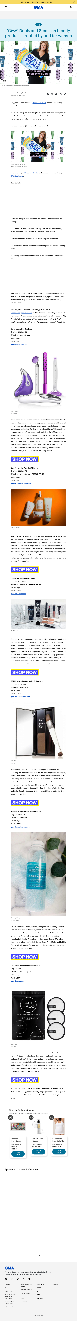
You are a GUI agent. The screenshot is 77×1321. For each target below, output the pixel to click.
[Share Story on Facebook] (47, 94)
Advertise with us (10, 1307)
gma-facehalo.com (18, 981)
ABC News (40, 1288)
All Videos (40, 1295)
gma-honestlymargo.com (21, 827)
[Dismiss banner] (74, 2)
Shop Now (18, 1154)
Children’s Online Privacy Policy (10, 1302)
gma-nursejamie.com (19, 344)
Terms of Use (9, 1288)
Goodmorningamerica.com (21, 312)
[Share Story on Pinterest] (56, 94)
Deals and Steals (39, 102)
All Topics (40, 1298)
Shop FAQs (40, 1284)
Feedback (24, 1302)
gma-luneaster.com (18, 593)
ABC (38, 1291)
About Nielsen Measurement (25, 1294)
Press (22, 1298)
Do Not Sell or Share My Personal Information (11, 1296)
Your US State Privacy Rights (27, 1285)
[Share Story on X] (52, 94)
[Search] (71, 7)
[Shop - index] (38, 24)
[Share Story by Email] (60, 94)
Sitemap (56, 1284)
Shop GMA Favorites (20, 1110)
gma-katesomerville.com (21, 483)
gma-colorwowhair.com (20, 696)
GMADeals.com (17, 176)
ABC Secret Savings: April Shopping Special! (36, 2)
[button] (6, 7)
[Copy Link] (64, 94)
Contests (7, 1284)
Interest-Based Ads (27, 1289)
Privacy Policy (9, 1291)
